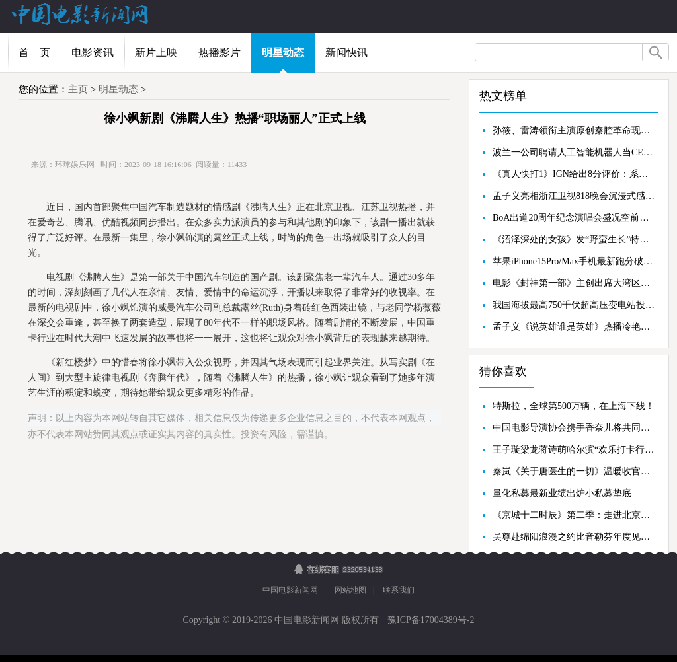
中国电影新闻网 (290, 590)
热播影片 (219, 52)
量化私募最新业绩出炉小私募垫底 (562, 493)
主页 (78, 89)
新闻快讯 (346, 52)
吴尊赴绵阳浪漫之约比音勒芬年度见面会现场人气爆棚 (574, 537)
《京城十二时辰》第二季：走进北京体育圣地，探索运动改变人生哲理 (574, 515)
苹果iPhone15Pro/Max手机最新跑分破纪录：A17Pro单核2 (574, 261)
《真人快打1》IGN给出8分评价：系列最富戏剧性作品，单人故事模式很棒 (574, 174)
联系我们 (399, 590)
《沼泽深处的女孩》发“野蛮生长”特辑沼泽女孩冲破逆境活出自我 (574, 239)
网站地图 (350, 590)
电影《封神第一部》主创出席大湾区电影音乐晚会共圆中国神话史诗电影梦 (574, 283)
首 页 (34, 52)
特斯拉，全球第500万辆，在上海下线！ (574, 406)
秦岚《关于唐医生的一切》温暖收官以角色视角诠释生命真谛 (574, 471)
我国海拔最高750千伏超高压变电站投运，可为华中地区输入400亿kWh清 (574, 305)
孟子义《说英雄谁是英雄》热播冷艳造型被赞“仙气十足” (574, 327)
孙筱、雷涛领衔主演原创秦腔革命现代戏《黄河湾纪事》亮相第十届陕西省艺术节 (574, 130)
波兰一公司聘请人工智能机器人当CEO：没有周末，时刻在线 (574, 152)
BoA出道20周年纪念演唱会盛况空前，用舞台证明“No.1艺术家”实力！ (574, 218)
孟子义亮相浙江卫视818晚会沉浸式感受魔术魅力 (574, 196)
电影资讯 (92, 52)
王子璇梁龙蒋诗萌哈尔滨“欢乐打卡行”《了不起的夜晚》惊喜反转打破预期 (574, 450)
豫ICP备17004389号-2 (430, 620)
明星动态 (283, 52)
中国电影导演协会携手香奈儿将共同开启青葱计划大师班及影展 (574, 428)
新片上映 (156, 52)
